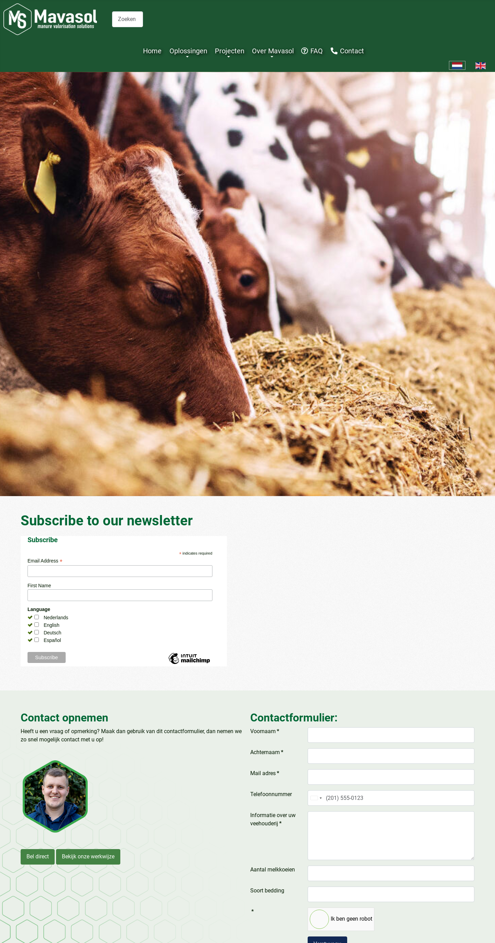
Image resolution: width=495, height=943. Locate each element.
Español (52, 640)
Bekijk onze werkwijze (88, 856)
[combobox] (127, 19)
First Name (39, 585)
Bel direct (37, 856)
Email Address (45, 561)
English (51, 625)
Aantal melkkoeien (272, 869)
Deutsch (52, 632)
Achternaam (266, 752)
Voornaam (264, 731)
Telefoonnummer (271, 794)
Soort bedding (267, 890)
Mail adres (264, 773)
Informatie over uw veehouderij (273, 819)
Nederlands (56, 617)
